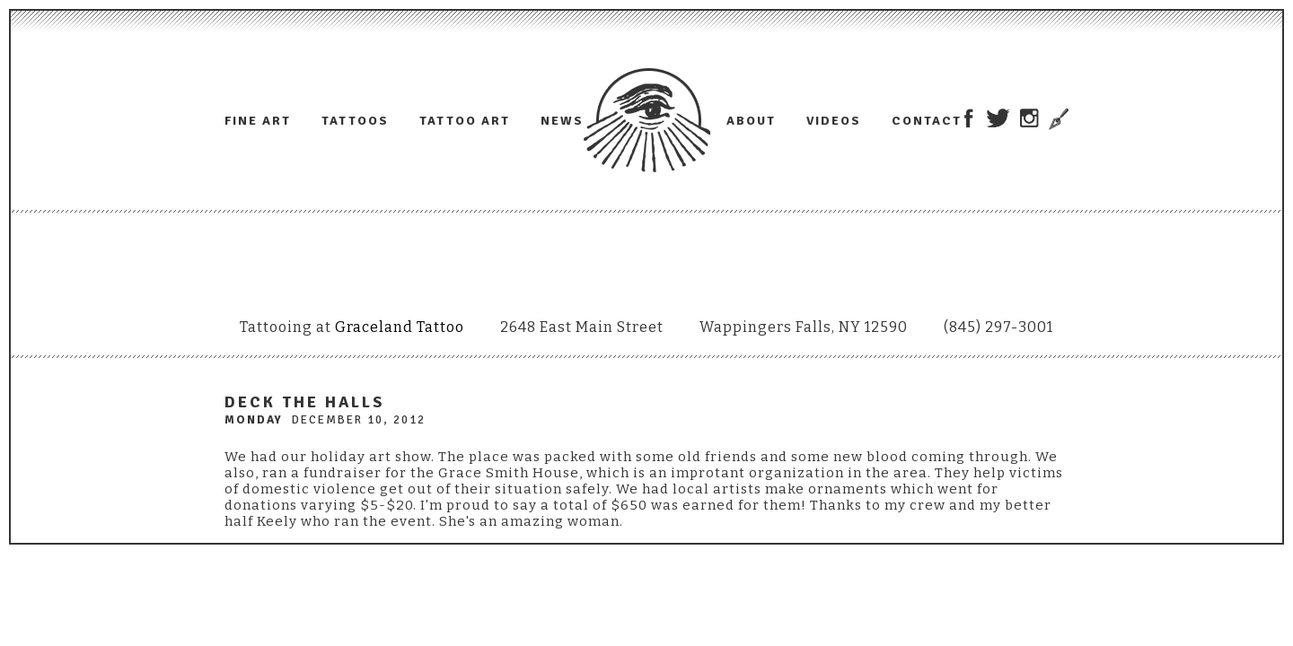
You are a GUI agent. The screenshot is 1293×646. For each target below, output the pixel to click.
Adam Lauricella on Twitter (998, 118)
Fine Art (257, 120)
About (751, 120)
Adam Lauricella (647, 120)
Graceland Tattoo (399, 327)
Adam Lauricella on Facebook (968, 118)
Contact (927, 120)
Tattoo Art (464, 120)
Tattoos (355, 120)
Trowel (1056, 119)
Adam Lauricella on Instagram (1029, 118)
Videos (833, 120)
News (562, 120)
